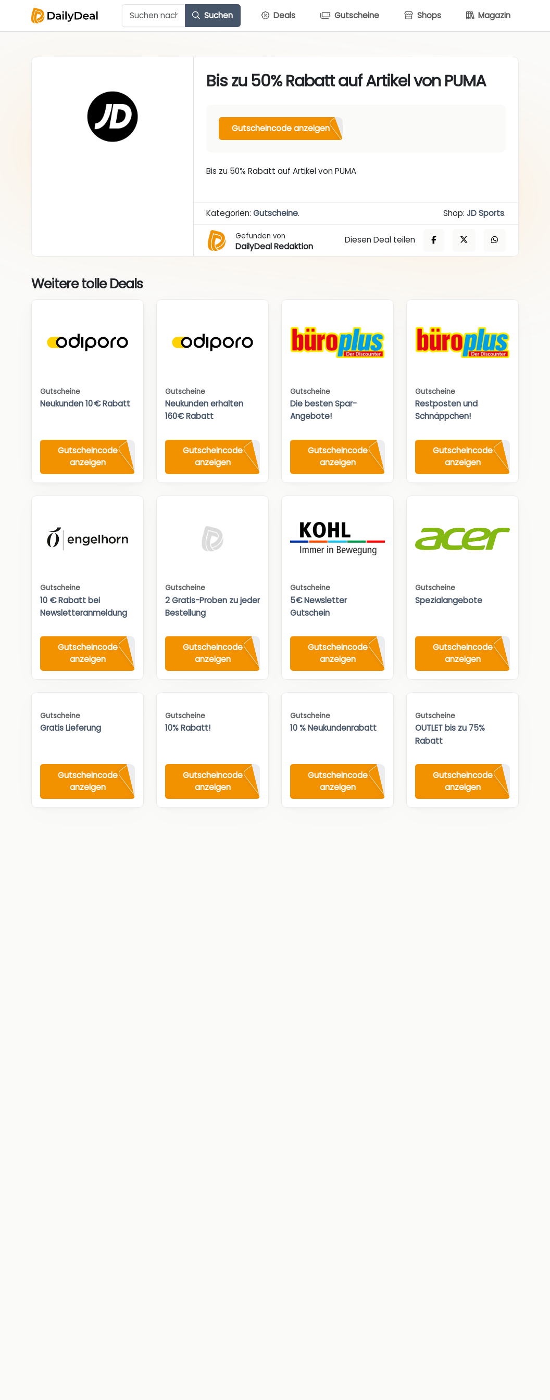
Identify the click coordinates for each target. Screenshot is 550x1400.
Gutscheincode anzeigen (281, 128)
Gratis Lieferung (70, 727)
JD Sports (485, 213)
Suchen (212, 15)
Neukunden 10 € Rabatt (85, 403)
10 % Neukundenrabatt (333, 727)
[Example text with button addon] (153, 15)
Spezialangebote (448, 600)
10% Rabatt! (187, 727)
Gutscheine (275, 213)
